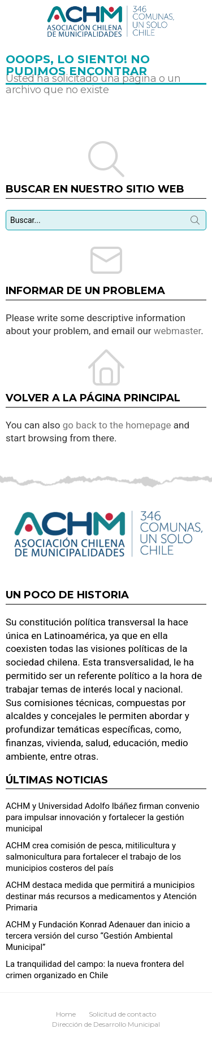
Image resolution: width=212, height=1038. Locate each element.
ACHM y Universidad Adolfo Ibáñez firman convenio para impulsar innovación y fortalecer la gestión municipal (103, 817)
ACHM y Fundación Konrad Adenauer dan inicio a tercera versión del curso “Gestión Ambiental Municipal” (98, 935)
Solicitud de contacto (122, 1014)
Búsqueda (195, 222)
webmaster (177, 330)
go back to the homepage (117, 425)
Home (66, 1014)
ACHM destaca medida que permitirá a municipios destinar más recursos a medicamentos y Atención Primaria (101, 896)
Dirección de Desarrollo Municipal (106, 1024)
